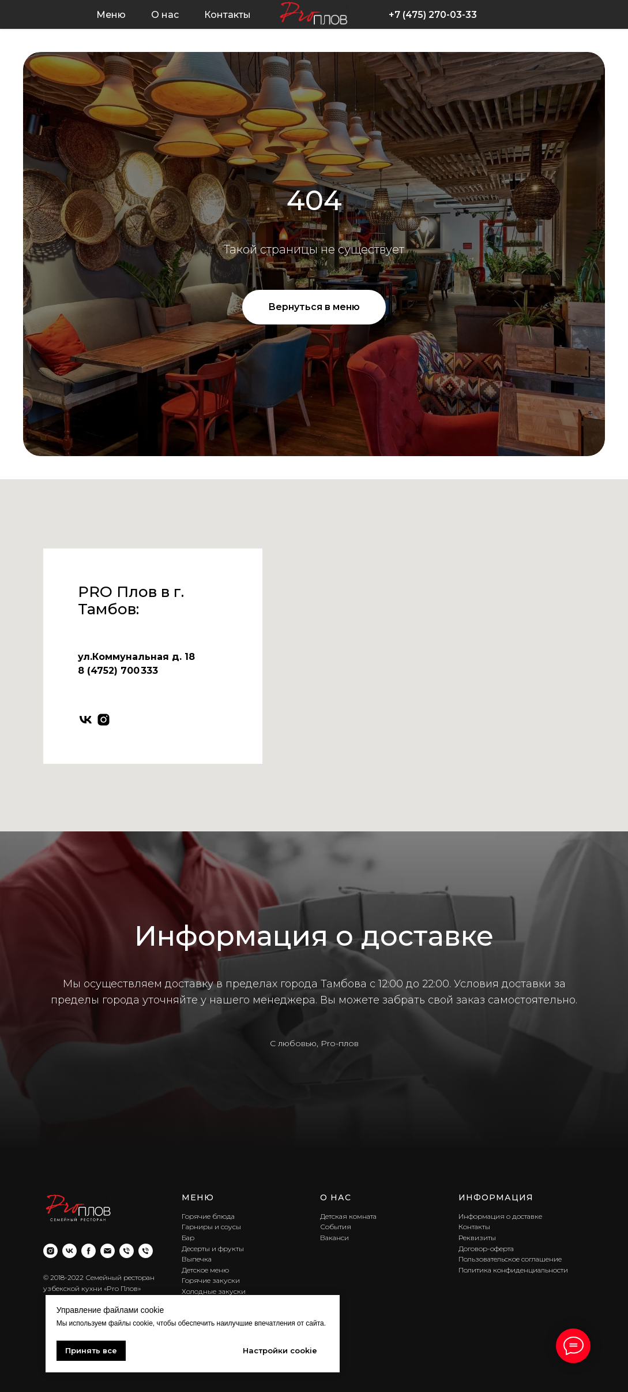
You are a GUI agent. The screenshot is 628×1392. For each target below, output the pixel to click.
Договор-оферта (486, 1248)
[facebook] (88, 1251)
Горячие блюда (208, 1216)
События (335, 1226)
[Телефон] (126, 1251)
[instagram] (103, 719)
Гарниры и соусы (211, 1226)
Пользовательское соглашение (510, 1259)
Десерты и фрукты (213, 1248)
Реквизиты (477, 1237)
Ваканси (334, 1237)
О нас (165, 14)
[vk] (85, 719)
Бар (188, 1237)
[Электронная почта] (107, 1251)
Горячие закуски (211, 1280)
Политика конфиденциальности (513, 1270)
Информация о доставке (500, 1216)
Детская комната (348, 1216)
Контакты (227, 14)
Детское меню (205, 1270)
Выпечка (197, 1259)
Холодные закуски (214, 1291)
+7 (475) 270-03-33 (433, 14)
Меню (111, 14)
